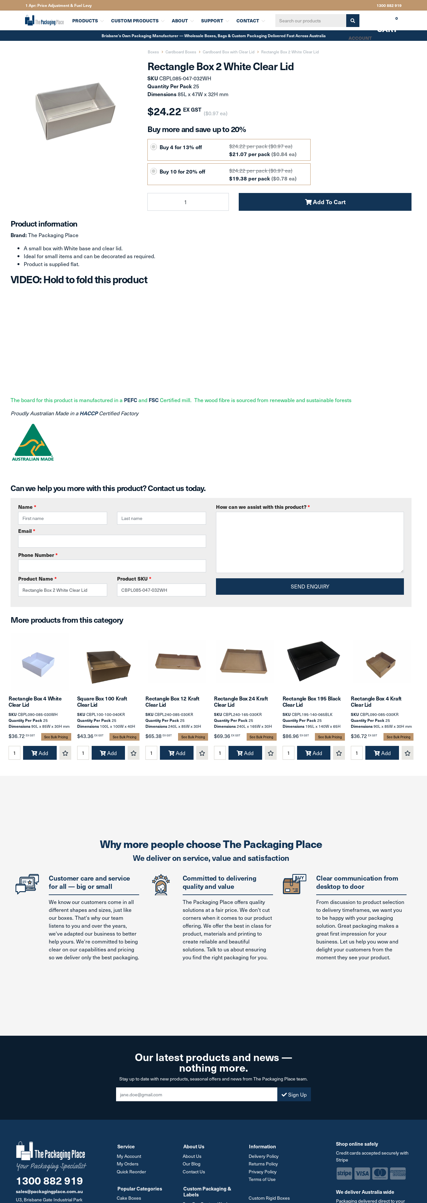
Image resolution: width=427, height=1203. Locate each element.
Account (359, 38)
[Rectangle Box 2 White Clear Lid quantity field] (188, 202)
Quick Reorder (132, 1173)
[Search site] (351, 20)
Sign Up (294, 1097)
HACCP (89, 413)
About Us (192, 1158)
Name (27, 506)
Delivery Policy (264, 1158)
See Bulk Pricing (56, 739)
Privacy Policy (263, 1173)
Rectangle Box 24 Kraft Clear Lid (241, 704)
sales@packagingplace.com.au (49, 1194)
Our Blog (192, 1166)
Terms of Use (262, 1181)
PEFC (130, 399)
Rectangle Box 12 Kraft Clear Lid (172, 704)
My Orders (128, 1166)
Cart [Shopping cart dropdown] (382, 22)
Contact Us (194, 1173)
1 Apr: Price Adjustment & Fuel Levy (58, 5)
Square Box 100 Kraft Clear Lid (102, 704)
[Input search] (309, 20)
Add (39, 756)
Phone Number (38, 554)
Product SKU (134, 578)
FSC (154, 399)
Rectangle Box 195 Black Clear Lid (312, 704)
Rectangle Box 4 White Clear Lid (35, 704)
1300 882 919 (389, 5)
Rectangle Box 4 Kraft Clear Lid (376, 704)
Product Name (37, 578)
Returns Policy (263, 1166)
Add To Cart (325, 202)
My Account (129, 1158)
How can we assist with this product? (263, 506)
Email (112, 537)
